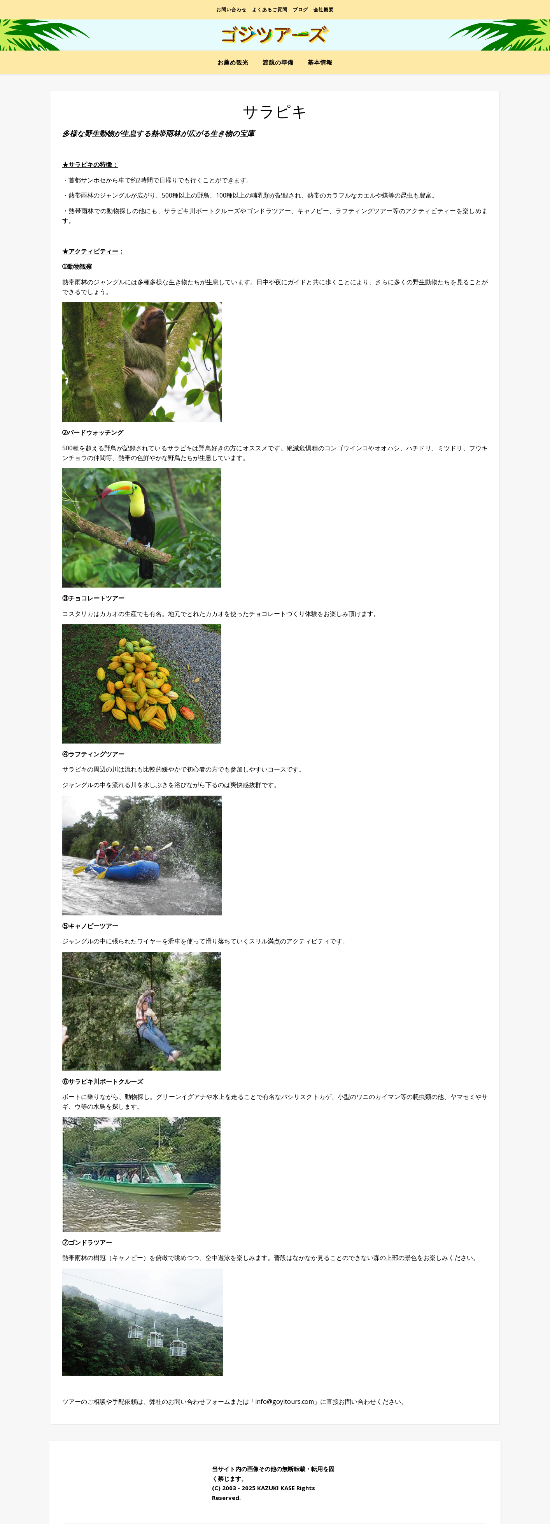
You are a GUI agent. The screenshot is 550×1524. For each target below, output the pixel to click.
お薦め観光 (233, 62)
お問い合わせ (231, 9)
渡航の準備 (278, 62)
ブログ (300, 9)
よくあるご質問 (269, 9)
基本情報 (320, 62)
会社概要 (324, 9)
